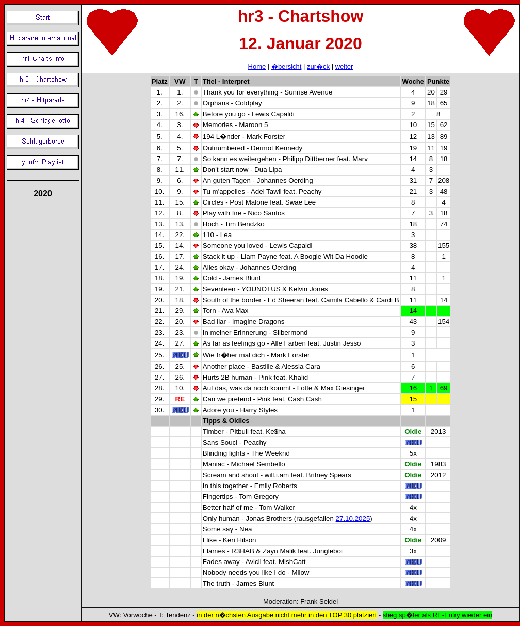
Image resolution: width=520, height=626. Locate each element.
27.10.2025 (353, 518)
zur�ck (318, 66)
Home (257, 66)
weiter (344, 66)
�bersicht (286, 66)
